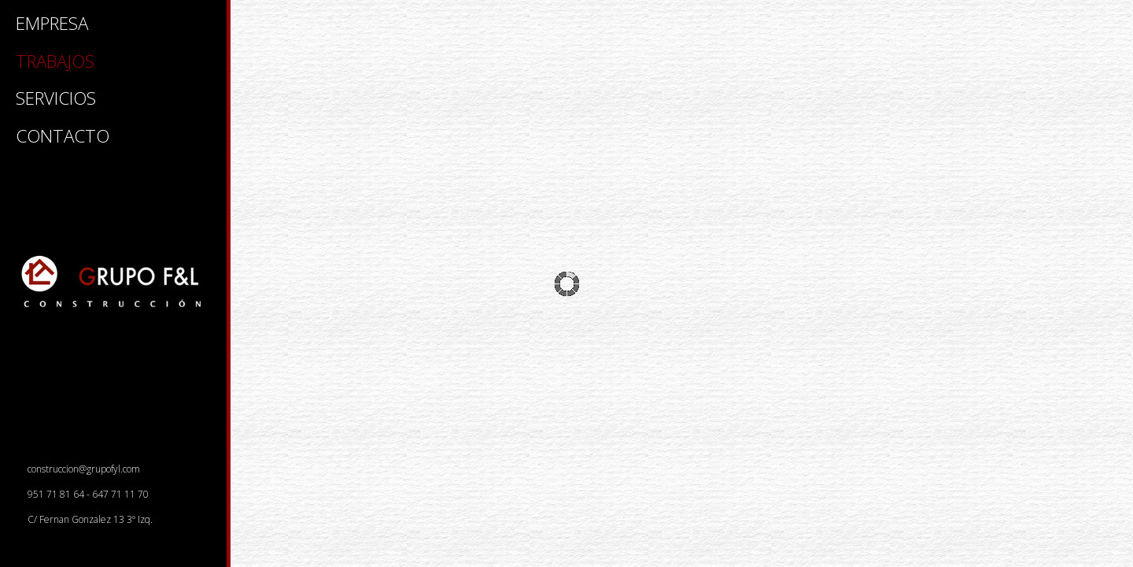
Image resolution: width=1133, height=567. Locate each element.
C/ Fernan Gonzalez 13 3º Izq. (85, 519)
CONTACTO (62, 138)
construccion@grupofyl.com (79, 469)
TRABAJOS (55, 63)
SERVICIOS (56, 100)
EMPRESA (52, 25)
